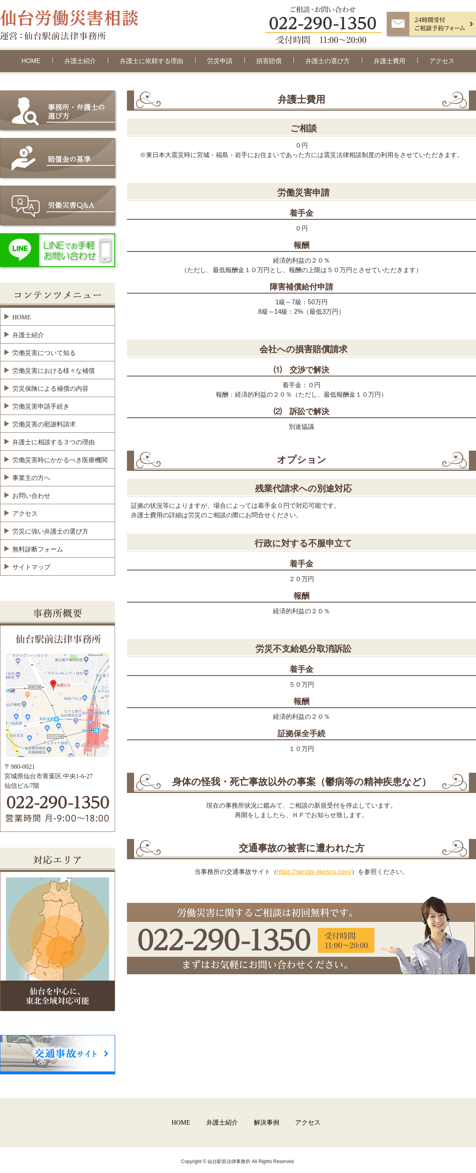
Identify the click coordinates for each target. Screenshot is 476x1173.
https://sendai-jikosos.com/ (314, 871)
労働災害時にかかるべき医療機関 (59, 460)
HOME (30, 61)
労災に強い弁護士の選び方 (50, 531)
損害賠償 (269, 61)
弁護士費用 (389, 61)
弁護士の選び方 (327, 61)
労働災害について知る (44, 352)
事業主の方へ (31, 477)
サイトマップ (31, 567)
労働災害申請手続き (40, 406)
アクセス (442, 61)
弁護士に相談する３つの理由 (53, 442)
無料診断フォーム (37, 549)
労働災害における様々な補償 (53, 370)
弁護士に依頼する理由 (151, 61)
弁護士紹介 (80, 61)
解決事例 (266, 1122)
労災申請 (219, 61)
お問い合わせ (31, 495)
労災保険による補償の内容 (50, 388)
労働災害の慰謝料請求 (44, 424)
